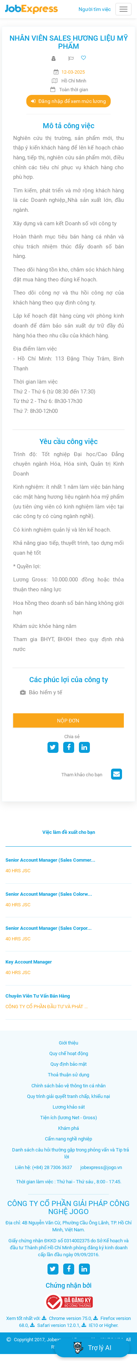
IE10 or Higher (99, 1325)
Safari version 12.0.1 (54, 1325)
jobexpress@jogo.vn (101, 1167)
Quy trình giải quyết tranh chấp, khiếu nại (68, 1096)
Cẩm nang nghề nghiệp (68, 1139)
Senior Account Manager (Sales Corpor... (48, 928)
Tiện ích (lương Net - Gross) (68, 1117)
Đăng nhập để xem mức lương (68, 101)
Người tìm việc (95, 9)
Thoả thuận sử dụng (68, 1074)
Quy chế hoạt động (68, 1053)
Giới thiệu (68, 1043)
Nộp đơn (68, 721)
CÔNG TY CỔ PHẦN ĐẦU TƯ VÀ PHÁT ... (46, 1006)
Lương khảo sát (69, 1107)
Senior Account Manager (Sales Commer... (50, 860)
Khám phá (68, 1128)
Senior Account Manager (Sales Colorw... (48, 894)
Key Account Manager (28, 962)
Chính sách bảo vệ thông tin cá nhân (68, 1085)
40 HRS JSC (17, 870)
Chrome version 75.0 (66, 1318)
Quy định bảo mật (68, 1064)
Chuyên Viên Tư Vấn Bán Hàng (37, 996)
